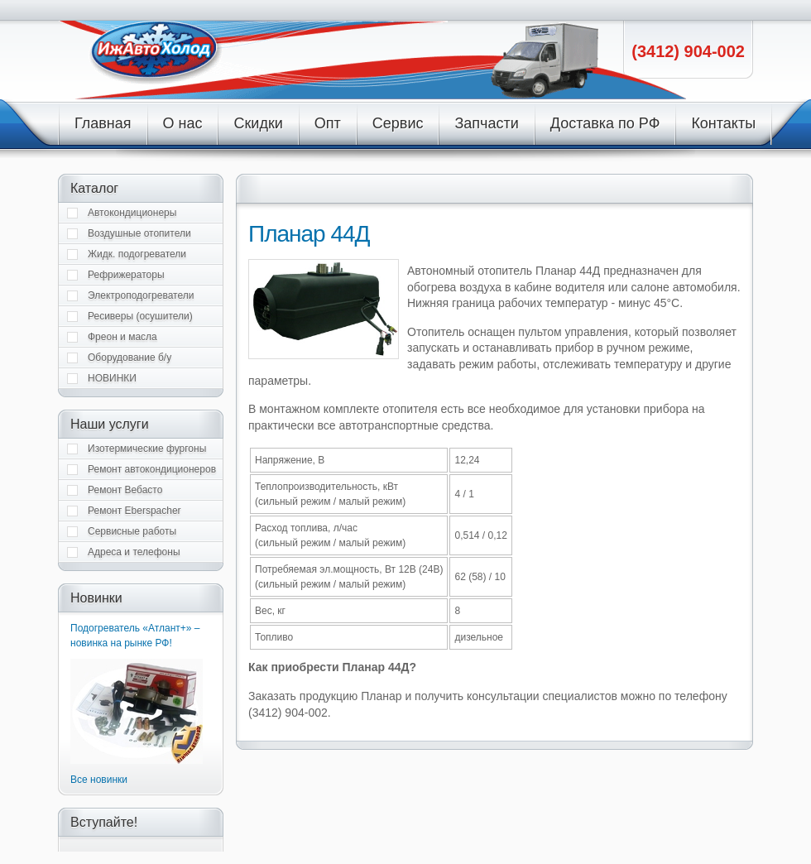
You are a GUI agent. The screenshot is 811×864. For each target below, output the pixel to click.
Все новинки (98, 779)
